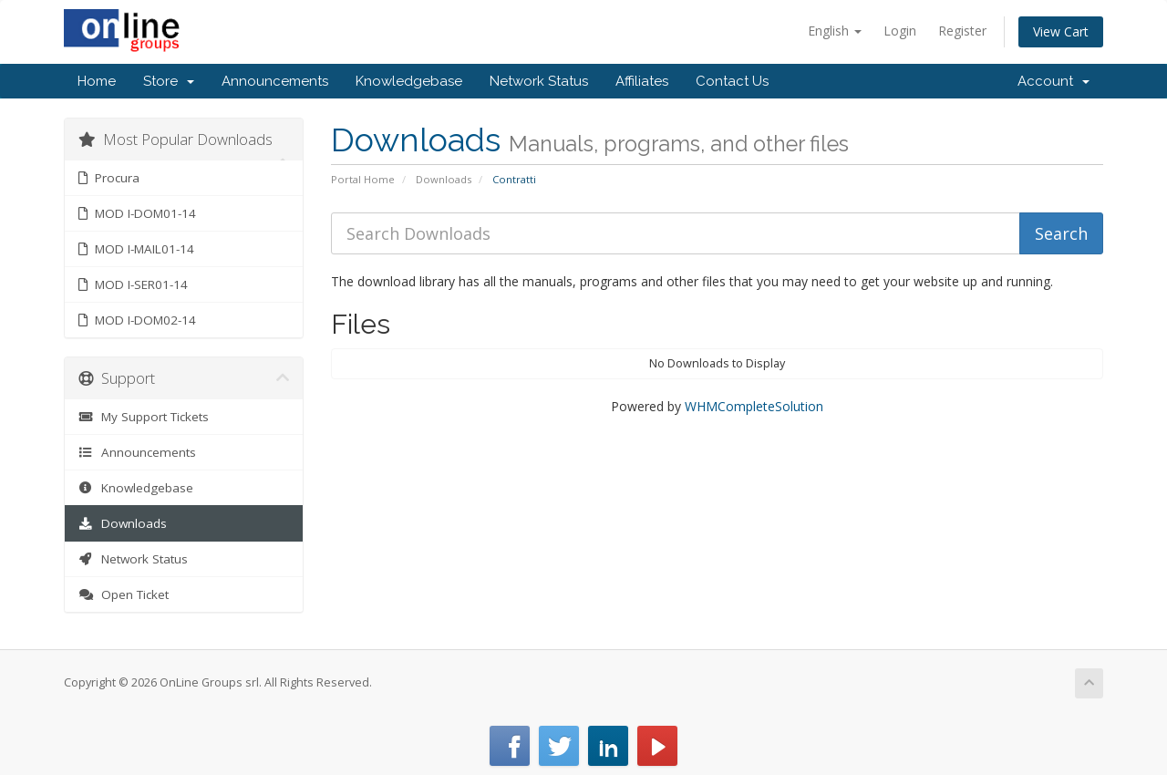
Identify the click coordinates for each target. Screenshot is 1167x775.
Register (962, 30)
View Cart (1061, 31)
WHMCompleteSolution (754, 406)
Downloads (443, 179)
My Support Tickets (143, 416)
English (835, 30)
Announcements (275, 81)
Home (96, 81)
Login (899, 30)
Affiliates (641, 81)
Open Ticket (123, 594)
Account (1053, 81)
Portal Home (363, 179)
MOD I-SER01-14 (133, 284)
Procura (108, 178)
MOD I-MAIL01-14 (136, 249)
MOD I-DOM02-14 (137, 320)
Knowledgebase (409, 81)
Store (168, 81)
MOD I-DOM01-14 (137, 213)
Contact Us (732, 81)
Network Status (539, 81)
